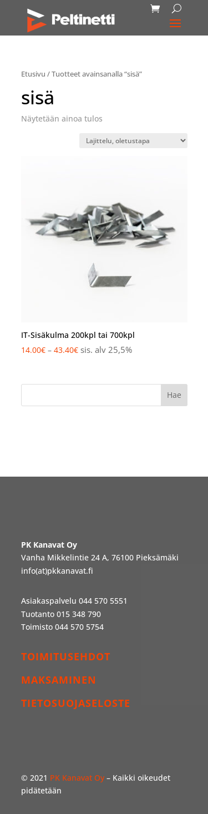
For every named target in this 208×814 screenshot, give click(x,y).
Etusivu (33, 74)
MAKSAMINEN (59, 679)
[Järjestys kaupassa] (133, 140)
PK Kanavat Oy (77, 777)
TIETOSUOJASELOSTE (75, 703)
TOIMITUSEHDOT (65, 656)
